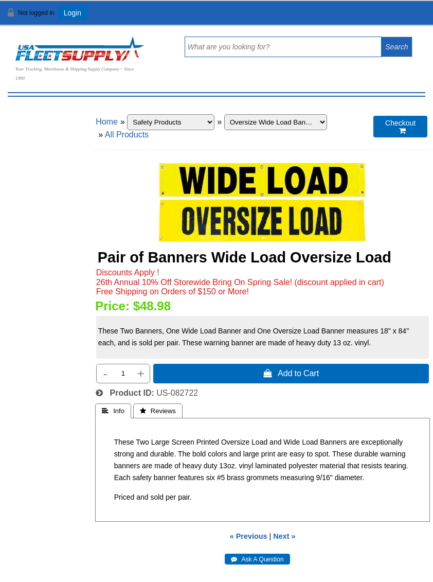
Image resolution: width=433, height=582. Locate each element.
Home (107, 121)
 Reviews (158, 411)
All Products (127, 134)
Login (72, 12)
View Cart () (393, 17)
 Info (113, 411)
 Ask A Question (257, 559)
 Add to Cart (291, 373)
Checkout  (400, 126)
